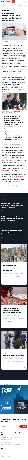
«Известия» (9, 73)
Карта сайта (4, 454)
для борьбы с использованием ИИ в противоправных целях (14, 170)
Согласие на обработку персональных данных (14, 429)
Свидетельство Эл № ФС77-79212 (9, 437)
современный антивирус (9, 160)
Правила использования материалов (10, 444)
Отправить (23, 426)
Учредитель (21, 437)
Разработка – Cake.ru (6, 456)
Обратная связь (22, 439)
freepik (6, 41)
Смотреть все (14, 373)
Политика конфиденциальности (9, 442)
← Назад (3, 5)
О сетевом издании (6, 439)
